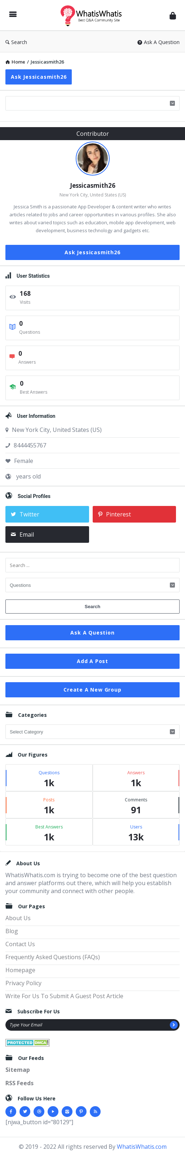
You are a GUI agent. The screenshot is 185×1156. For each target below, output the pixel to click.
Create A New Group (92, 689)
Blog (11, 931)
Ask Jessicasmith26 (38, 76)
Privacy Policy (23, 983)
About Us (18, 918)
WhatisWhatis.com (142, 1147)
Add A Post (92, 661)
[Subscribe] (174, 1025)
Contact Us (20, 944)
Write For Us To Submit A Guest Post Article (64, 996)
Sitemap (17, 1070)
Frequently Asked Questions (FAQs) (52, 957)
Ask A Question (158, 42)
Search (16, 42)
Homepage (20, 970)
